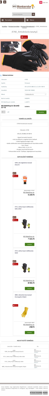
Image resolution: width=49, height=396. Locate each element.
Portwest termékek (14, 26)
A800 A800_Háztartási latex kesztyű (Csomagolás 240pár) (14, 366)
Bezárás (45, 393)
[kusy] (3, 111)
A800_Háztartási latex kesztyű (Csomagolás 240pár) (23, 296)
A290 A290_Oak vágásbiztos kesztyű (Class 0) (14, 351)
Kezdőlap (4, 26)
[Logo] (23, 8)
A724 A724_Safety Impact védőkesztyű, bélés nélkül (14, 356)
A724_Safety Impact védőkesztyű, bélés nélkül (24, 208)
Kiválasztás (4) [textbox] (30, 94)
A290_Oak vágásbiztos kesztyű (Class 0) (23, 164)
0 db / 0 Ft (45, 2)
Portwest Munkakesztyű (28, 26)
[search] (32, 14)
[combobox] (35, 94)
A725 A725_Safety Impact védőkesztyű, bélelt (14, 361)
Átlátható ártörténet (6, 75)
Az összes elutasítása (36, 393)
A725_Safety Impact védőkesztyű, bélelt (24, 252)
